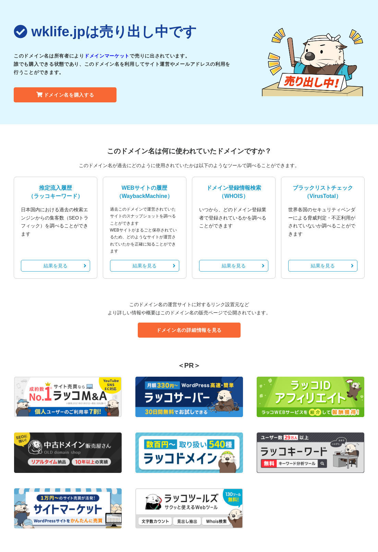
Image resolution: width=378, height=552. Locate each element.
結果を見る (65, 265)
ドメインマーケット (107, 56)
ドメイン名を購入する (65, 95)
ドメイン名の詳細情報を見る (189, 330)
